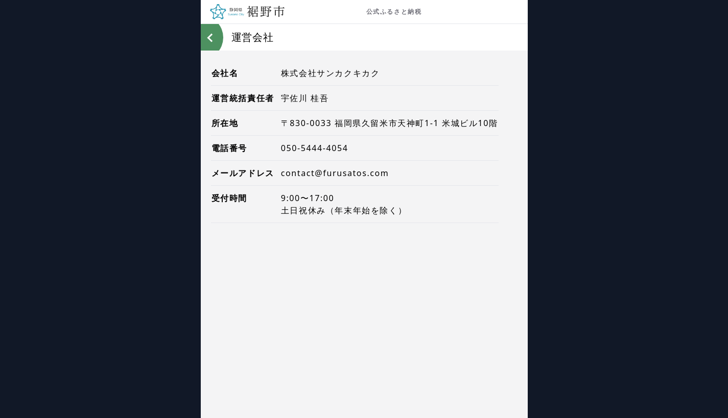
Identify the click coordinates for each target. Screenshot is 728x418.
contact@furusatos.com (335, 173)
